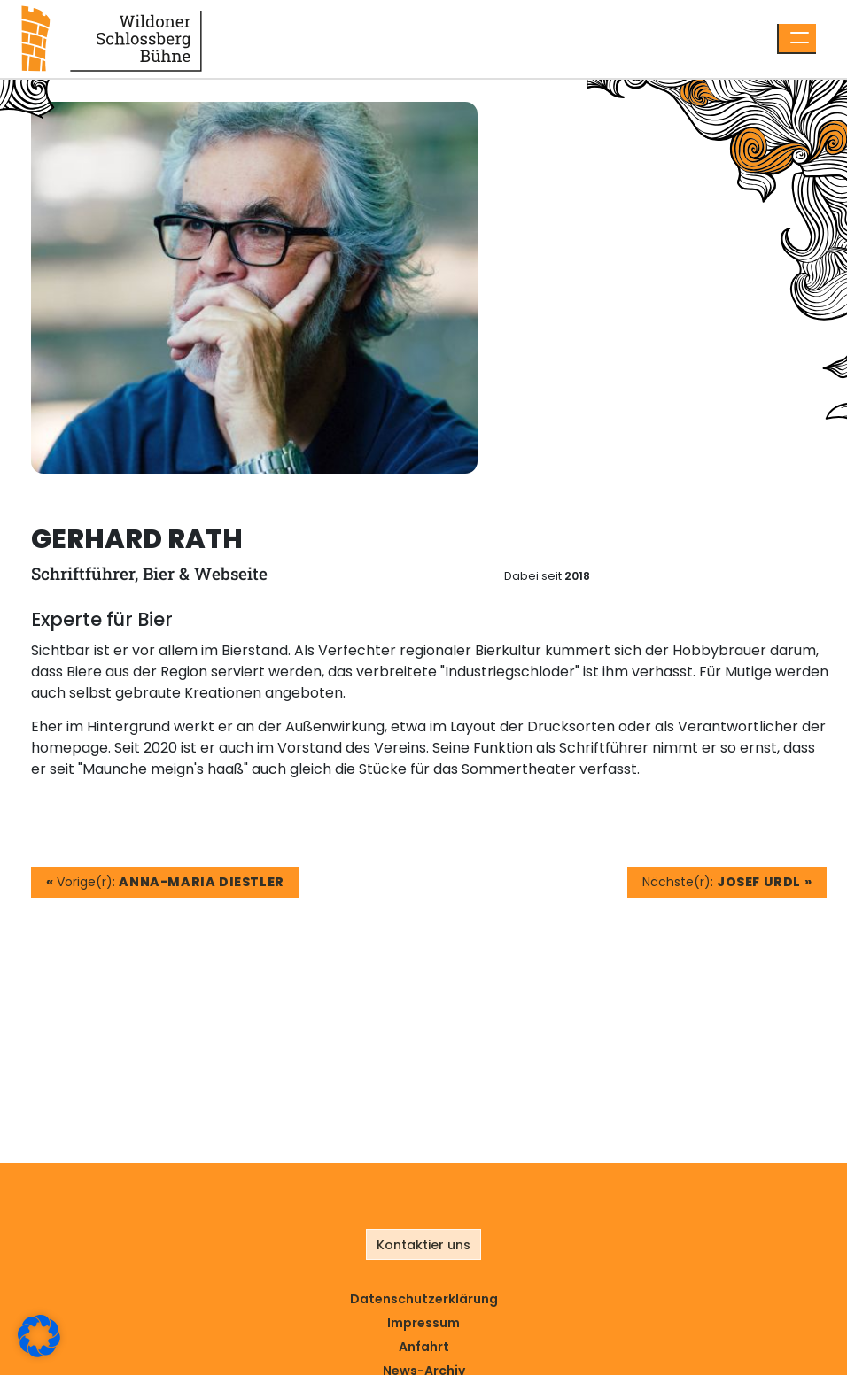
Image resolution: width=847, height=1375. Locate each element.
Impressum (423, 1323)
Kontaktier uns (423, 1245)
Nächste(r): (727, 882)
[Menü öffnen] (796, 39)
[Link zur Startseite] (112, 38)
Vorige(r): (165, 882)
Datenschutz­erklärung (424, 1299)
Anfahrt (424, 1347)
